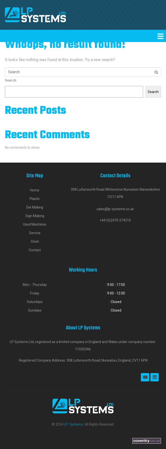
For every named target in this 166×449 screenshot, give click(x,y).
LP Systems (73, 424)
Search (10, 80)
